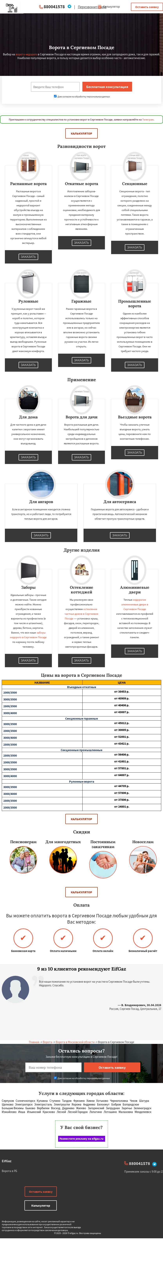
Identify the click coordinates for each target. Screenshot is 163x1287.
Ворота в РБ (9, 1171)
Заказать (28, 257)
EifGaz (6, 1161)
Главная (34, 1042)
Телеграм (148, 119)
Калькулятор (109, 6)
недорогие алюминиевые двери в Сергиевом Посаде (134, 604)
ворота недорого (26, 54)
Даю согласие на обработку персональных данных (82, 96)
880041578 (54, 6)
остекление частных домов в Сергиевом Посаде (81, 613)
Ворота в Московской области (75, 1042)
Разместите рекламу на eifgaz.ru (81, 1139)
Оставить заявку (147, 7)
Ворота (47, 1042)
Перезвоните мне (92, 6)
